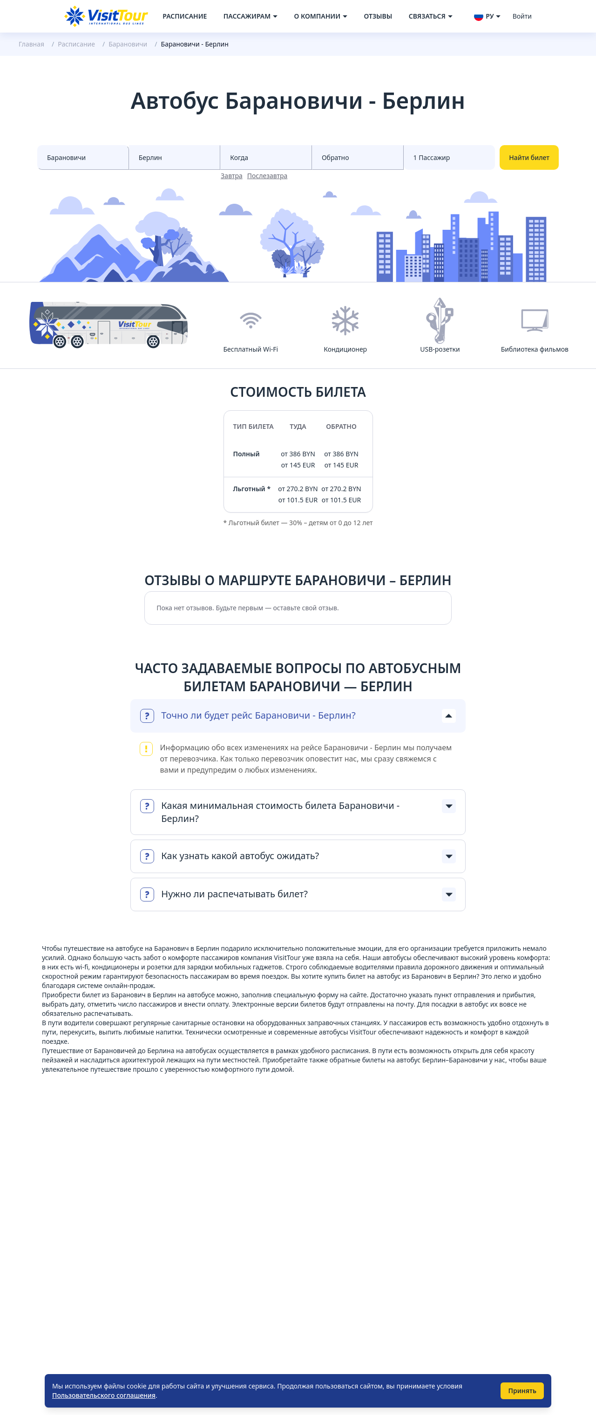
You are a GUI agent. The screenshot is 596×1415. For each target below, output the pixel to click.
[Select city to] (174, 157)
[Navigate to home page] (106, 16)
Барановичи (127, 44)
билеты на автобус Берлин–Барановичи (425, 1059)
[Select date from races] (266, 157)
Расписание (185, 16)
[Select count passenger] (449, 157)
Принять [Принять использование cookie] (522, 1390)
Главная (31, 44)
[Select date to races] (357, 157)
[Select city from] (83, 157)
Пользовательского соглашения (104, 1395)
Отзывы (378, 16)
